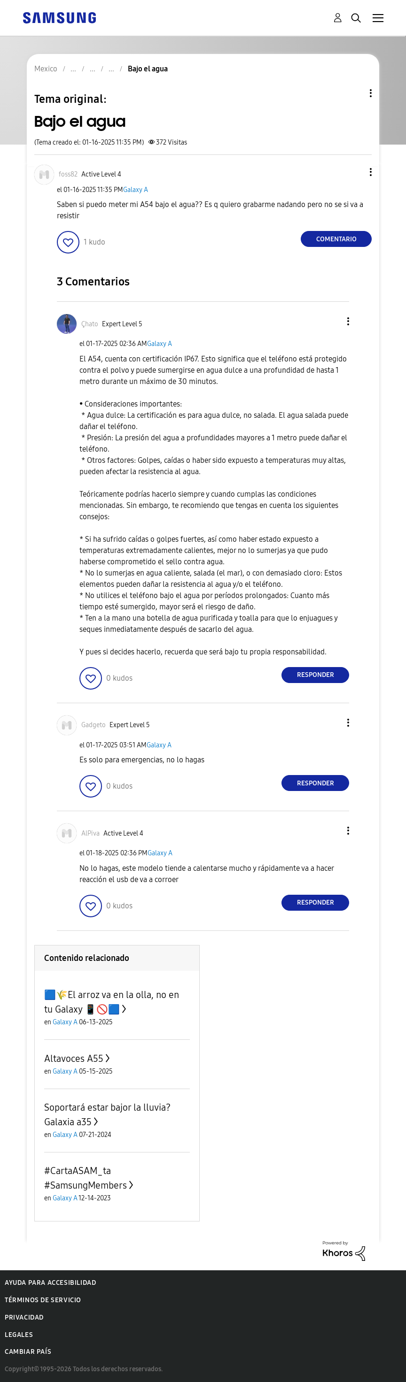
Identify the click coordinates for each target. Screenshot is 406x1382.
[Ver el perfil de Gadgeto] (93, 725)
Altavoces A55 (73, 1058)
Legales (19, 1335)
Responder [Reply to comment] (315, 675)
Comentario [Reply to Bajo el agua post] (336, 239)
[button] (355, 172)
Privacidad (24, 1317)
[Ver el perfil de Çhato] (89, 324)
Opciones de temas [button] (355, 93)
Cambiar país (28, 1352)
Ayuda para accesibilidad (50, 1283)
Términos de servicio (43, 1300)
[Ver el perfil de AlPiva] (90, 833)
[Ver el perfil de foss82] (68, 174)
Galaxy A (135, 190)
